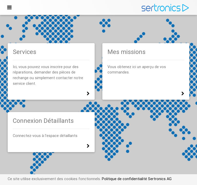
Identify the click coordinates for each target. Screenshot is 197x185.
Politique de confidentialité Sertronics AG (136, 179)
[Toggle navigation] (9, 7)
